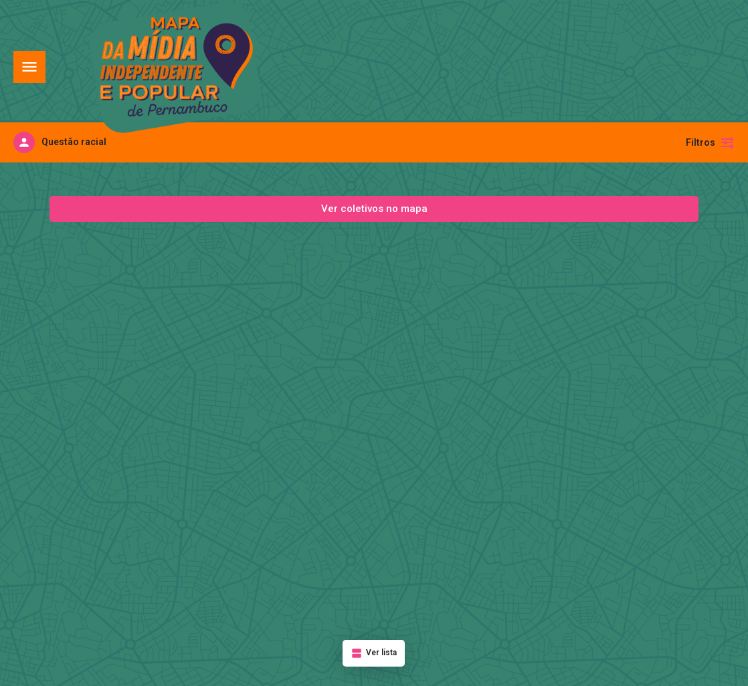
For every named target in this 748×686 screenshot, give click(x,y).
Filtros (710, 142)
